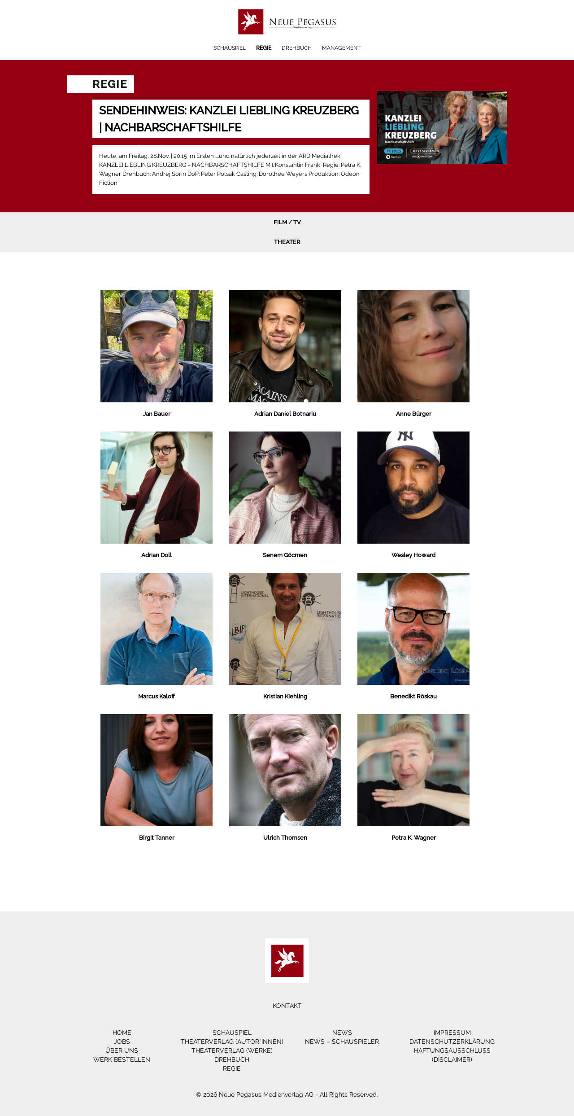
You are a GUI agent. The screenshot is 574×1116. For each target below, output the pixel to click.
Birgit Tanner (156, 837)
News (342, 1032)
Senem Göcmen (285, 555)
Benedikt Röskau (413, 696)
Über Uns (121, 1050)
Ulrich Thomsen (285, 837)
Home (122, 1032)
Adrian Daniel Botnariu (285, 413)
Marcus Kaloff (156, 696)
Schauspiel (229, 48)
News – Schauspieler (342, 1041)
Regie (263, 48)
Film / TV (287, 222)
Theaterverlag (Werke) (232, 1050)
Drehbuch (297, 48)
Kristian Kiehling (285, 696)
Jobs (122, 1041)
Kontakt (287, 1005)
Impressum (452, 1032)
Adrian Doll (156, 555)
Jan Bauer (156, 413)
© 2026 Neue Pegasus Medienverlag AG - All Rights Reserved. (287, 1094)
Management (341, 48)
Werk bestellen (121, 1059)
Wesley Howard (413, 555)
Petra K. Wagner (413, 837)
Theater (287, 242)
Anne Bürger (413, 413)
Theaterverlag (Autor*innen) (232, 1041)
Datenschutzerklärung (452, 1041)
